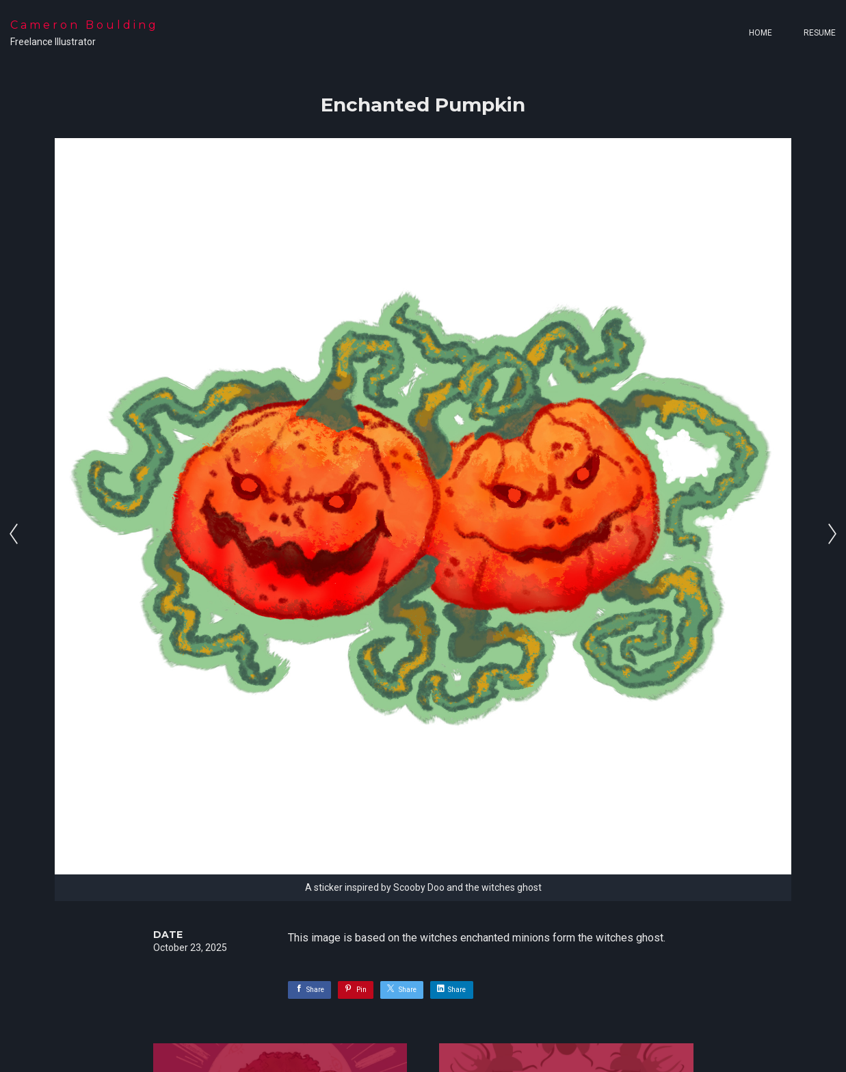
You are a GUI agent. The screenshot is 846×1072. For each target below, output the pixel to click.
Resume (820, 33)
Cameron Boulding (84, 24)
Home (760, 33)
